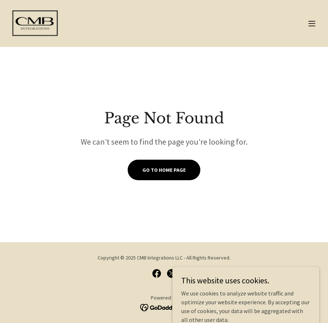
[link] (36, 23)
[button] (312, 23)
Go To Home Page (164, 170)
